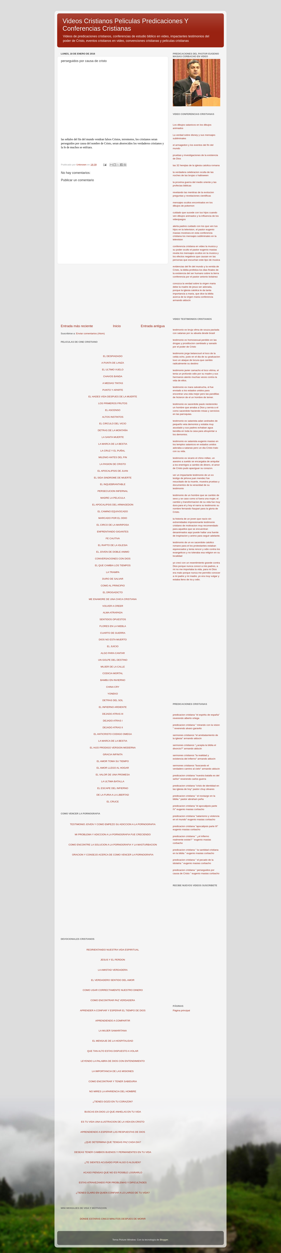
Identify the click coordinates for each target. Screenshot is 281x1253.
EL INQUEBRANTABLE (112, 484)
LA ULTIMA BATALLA (112, 781)
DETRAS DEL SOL (112, 700)
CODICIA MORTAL (113, 673)
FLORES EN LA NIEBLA (112, 626)
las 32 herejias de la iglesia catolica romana (196, 165)
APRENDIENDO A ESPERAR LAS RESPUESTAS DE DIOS (112, 1132)
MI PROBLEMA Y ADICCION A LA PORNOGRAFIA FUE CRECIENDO (113, 834)
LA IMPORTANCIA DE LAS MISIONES (113, 1071)
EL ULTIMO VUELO (112, 369)
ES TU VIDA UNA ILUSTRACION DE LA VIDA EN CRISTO (112, 1121)
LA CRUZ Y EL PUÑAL (112, 450)
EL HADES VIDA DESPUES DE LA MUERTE (112, 396)
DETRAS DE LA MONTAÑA (113, 430)
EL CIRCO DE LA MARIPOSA (113, 524)
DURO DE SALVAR (112, 578)
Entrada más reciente (77, 326)
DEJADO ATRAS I (112, 720)
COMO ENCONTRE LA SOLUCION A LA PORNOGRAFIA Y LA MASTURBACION (112, 844)
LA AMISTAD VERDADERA (113, 970)
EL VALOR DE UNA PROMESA (113, 774)
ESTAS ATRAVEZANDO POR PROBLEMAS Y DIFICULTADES (113, 1182)
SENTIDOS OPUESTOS (112, 619)
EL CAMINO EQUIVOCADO (112, 511)
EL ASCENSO (112, 410)
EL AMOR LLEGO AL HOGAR (113, 767)
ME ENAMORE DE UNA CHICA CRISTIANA (113, 599)
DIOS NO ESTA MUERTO (113, 639)
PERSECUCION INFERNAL (112, 491)
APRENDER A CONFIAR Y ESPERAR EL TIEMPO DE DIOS (113, 1010)
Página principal (181, 1010)
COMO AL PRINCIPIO (113, 585)
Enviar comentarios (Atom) (90, 333)
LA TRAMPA (113, 572)
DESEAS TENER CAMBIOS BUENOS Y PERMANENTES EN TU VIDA (112, 1152)
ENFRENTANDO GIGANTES (112, 531)
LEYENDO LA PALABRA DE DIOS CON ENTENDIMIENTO (113, 1061)
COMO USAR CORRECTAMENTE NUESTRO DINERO (113, 990)
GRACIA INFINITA (113, 754)
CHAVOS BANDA (112, 376)
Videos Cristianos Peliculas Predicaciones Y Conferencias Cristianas (125, 24)
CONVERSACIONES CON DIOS (112, 558)
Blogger (164, 1239)
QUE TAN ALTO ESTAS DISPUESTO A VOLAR (112, 1051)
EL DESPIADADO (112, 356)
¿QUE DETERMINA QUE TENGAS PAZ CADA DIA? (112, 1142)
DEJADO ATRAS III (112, 714)
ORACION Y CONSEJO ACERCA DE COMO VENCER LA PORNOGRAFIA (112, 854)
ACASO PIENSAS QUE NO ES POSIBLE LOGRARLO (112, 1172)
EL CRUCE (113, 801)
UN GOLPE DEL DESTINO (112, 660)
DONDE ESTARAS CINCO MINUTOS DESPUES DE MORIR (113, 1218)
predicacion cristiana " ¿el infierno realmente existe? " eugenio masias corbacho (192, 839)
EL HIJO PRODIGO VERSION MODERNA (112, 747)
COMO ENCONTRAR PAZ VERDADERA (113, 1000)
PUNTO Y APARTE (112, 390)
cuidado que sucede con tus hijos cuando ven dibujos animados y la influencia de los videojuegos (196, 216)
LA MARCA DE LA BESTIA (112, 444)
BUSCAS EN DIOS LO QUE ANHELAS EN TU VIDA (113, 1111)
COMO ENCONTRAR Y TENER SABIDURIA (113, 1081)
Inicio (117, 326)
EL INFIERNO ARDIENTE (113, 707)
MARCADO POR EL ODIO (112, 518)
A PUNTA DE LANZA (112, 362)
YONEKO (113, 693)
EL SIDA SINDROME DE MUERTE (113, 477)
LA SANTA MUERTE (113, 437)
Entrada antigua (153, 326)
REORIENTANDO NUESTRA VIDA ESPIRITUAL (113, 949)
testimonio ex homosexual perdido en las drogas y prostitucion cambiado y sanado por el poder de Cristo (195, 343)
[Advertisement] (113, 294)
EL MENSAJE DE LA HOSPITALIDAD (112, 1040)
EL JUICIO (112, 646)
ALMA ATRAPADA (113, 612)
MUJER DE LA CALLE (113, 666)
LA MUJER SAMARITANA (113, 1030)
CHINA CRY (112, 687)
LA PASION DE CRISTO (113, 464)
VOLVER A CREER (112, 606)
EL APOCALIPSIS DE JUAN (112, 471)
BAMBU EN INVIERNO (112, 680)
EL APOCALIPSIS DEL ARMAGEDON (112, 504)
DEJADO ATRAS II (113, 727)
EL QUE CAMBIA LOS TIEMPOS (113, 565)
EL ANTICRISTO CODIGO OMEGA (113, 734)
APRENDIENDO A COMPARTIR (112, 1020)
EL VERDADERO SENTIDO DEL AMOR (112, 980)
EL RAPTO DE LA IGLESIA (112, 545)
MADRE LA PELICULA (112, 498)
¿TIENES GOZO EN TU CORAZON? (113, 1101)
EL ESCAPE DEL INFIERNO (112, 788)
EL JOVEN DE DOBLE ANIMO (112, 551)
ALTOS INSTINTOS (112, 417)
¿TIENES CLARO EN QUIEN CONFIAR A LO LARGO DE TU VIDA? (113, 1192)
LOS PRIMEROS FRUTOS (112, 403)
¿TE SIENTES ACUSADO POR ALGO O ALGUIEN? (113, 1162)
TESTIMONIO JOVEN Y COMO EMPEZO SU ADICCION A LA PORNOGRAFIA (112, 824)
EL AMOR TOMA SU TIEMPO (113, 761)
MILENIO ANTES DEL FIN (113, 457)
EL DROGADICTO (113, 592)
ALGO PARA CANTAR (113, 653)
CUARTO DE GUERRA (112, 633)
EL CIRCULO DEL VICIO (112, 423)
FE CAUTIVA (113, 538)
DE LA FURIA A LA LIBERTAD (112, 794)
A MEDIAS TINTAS (113, 383)
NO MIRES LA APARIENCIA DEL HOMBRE (112, 1091)
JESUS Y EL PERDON (112, 959)
